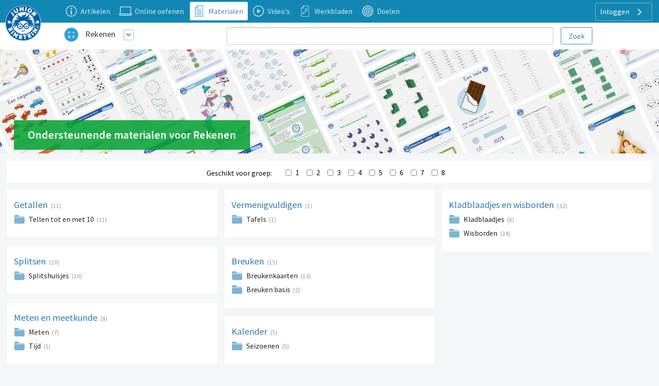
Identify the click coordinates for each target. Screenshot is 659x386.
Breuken (249, 261)
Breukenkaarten (272, 275)
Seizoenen (262, 345)
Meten (39, 332)
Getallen (32, 204)
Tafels (256, 219)
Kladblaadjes (484, 219)
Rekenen (100, 34)
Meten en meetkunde (56, 317)
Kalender (250, 331)
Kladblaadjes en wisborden (502, 204)
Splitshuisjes (49, 275)
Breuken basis (268, 289)
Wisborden (480, 233)
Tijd (35, 345)
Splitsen (31, 261)
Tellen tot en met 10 (61, 219)
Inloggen (622, 12)
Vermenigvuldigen (268, 204)
